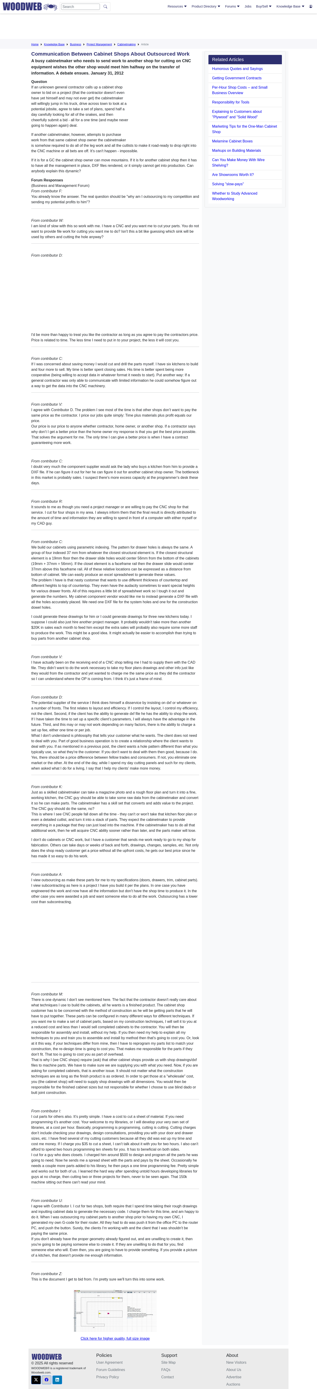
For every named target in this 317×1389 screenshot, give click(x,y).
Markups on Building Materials (236, 150)
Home (35, 44)
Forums (232, 6)
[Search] (80, 7)
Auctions (233, 1384)
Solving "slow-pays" (228, 184)
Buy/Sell (264, 6)
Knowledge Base (291, 6)
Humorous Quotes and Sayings (237, 69)
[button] (36, 1380)
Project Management (99, 44)
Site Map (168, 1362)
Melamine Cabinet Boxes (232, 141)
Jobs (248, 6)
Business (75, 44)
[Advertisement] (158, 27)
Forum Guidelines (110, 1370)
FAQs (165, 1370)
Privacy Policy (107, 1377)
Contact (167, 1377)
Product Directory (206, 6)
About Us (233, 1370)
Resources (177, 6)
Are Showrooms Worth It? (233, 175)
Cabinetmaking (126, 44)
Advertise (234, 1377)
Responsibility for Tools (230, 102)
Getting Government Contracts (237, 78)
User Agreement (109, 1362)
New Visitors (236, 1362)
